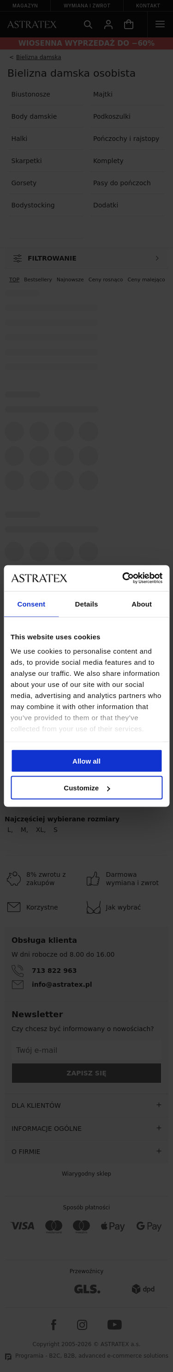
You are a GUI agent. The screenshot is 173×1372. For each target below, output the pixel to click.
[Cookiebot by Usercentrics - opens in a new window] (123, 578)
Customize (87, 788)
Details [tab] (86, 603)
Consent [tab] (31, 603)
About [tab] (141, 603)
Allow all (86, 761)
